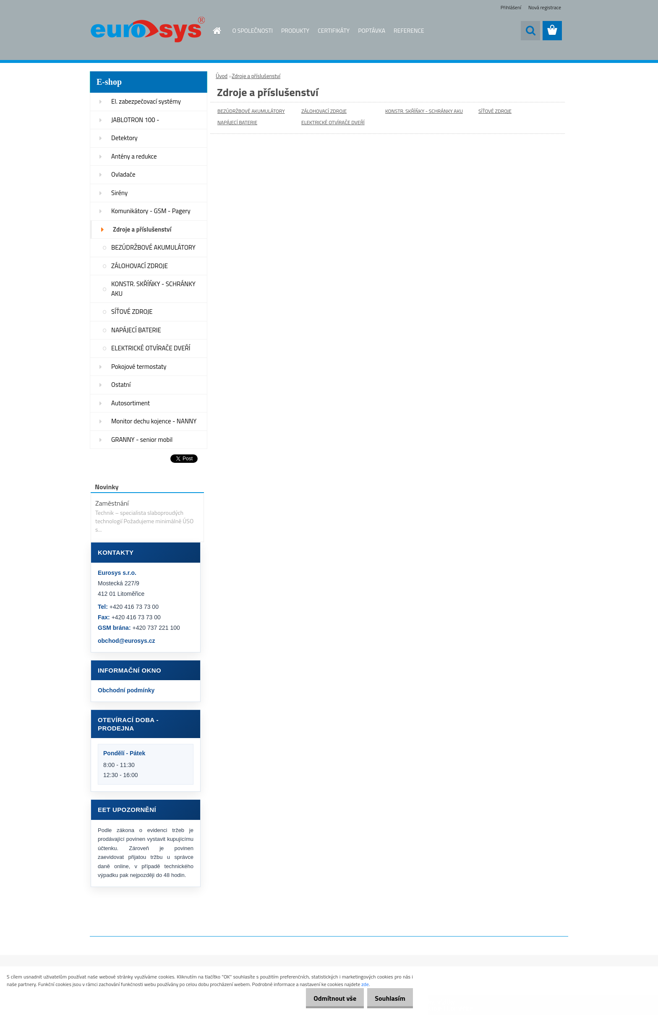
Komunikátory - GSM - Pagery (151, 211)
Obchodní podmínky (126, 690)
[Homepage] (212, 30)
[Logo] (147, 31)
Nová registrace (544, 7)
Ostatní (121, 384)
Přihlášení (511, 7)
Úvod (221, 76)
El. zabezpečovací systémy (146, 101)
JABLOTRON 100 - (135, 120)
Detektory (124, 138)
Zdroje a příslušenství (142, 229)
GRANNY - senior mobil (141, 439)
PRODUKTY (295, 30)
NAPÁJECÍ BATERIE (136, 330)
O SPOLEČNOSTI (252, 30)
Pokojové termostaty (138, 366)
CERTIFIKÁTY (334, 30)
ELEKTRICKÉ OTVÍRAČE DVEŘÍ (150, 348)
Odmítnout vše (326, 998)
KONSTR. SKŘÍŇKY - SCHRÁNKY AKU (153, 288)
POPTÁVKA (371, 30)
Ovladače (123, 174)
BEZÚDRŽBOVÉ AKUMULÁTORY (153, 247)
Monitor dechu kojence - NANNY (153, 421)
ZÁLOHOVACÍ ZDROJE (139, 266)
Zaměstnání (112, 503)
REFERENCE (409, 30)
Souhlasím (387, 998)
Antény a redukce (134, 156)
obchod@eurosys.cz (126, 640)
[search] (530, 30)
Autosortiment (130, 403)
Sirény (119, 193)
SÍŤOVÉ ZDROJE (132, 311)
